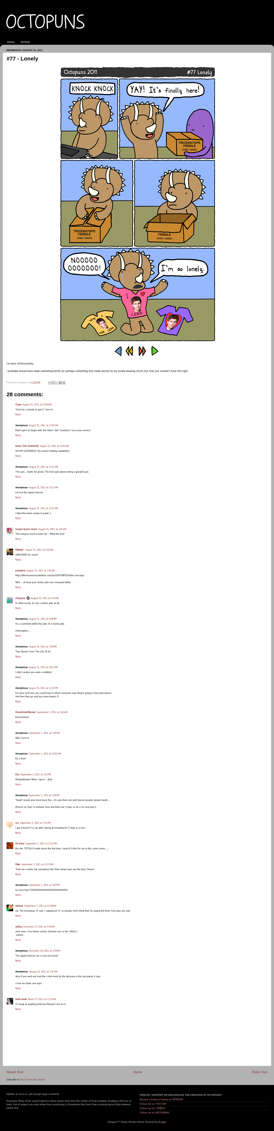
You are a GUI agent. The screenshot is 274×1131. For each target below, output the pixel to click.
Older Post (260, 1072)
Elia (17, 774)
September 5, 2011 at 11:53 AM (37, 864)
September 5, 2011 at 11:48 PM (40, 905)
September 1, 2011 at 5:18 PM (44, 795)
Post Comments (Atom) (32, 1079)
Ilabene (19, 905)
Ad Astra (19, 843)
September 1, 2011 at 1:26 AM (52, 712)
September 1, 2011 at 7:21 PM (35, 822)
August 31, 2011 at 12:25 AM (43, 508)
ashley (18, 926)
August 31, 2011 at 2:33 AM (52, 529)
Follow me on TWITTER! (153, 1103)
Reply (18, 414)
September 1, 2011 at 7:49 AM (44, 733)
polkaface (20, 570)
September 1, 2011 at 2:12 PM (35, 774)
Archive (25, 41)
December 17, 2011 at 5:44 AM (38, 926)
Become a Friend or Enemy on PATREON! (161, 1099)
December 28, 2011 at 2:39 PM (44, 950)
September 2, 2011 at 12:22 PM (41, 843)
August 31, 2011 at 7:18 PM (43, 646)
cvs (17, 822)
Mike (17, 864)
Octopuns (20, 598)
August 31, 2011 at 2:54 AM (45, 598)
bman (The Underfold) (27, 446)
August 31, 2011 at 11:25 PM (43, 688)
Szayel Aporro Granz (26, 529)
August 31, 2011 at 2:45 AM (41, 570)
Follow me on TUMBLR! (152, 1108)
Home (10, 41)
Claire (18, 404)
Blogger (162, 1122)
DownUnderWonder (25, 712)
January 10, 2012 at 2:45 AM (43, 971)
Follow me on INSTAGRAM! (154, 1112)
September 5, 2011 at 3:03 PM (44, 885)
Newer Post (15, 1072)
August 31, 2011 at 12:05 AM (43, 425)
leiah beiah (21, 999)
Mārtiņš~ (19, 549)
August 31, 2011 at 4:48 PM (43, 618)
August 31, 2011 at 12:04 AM (37, 404)
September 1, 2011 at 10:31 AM (45, 753)
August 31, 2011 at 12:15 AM (43, 487)
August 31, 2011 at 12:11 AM (43, 466)
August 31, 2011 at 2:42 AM (39, 549)
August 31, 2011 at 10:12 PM (43, 667)
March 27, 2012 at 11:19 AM (42, 999)
